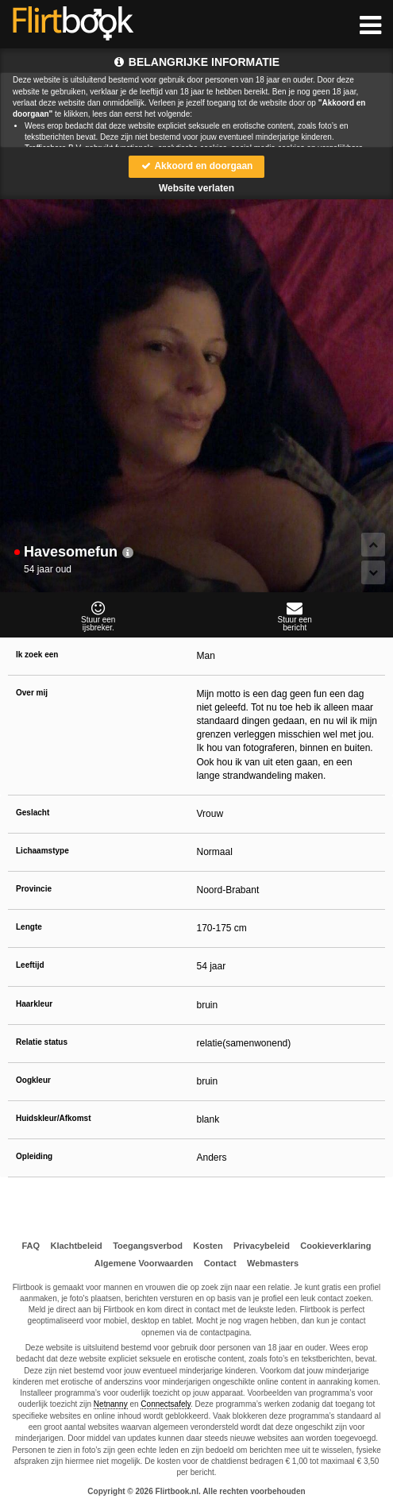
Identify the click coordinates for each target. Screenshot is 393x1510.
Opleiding (34, 1156)
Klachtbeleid (76, 1245)
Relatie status (41, 1042)
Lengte (29, 927)
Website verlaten (196, 188)
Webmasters (273, 1263)
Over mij (32, 692)
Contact (220, 1263)
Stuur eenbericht (295, 616)
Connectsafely (166, 1404)
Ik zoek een (37, 654)
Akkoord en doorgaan (197, 165)
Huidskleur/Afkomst (53, 1118)
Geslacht (32, 812)
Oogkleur (33, 1080)
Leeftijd (30, 965)
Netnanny (111, 1404)
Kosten (207, 1245)
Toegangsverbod (148, 1245)
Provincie (34, 888)
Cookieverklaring (335, 1245)
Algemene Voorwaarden (144, 1263)
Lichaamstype (42, 850)
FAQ (30, 1245)
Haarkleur (34, 1004)
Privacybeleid (261, 1245)
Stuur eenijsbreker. (98, 616)
